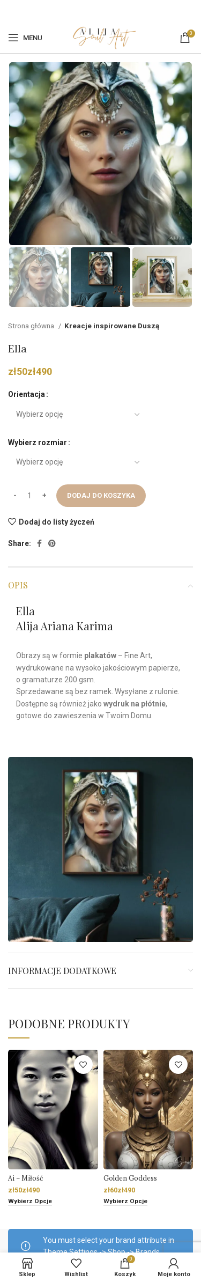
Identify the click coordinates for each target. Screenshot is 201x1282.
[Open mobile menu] (25, 37)
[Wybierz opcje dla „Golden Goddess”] (125, 1202)
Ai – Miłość (25, 1178)
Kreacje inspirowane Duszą (111, 326)
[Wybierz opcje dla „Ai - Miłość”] (30, 1202)
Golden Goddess (130, 1178)
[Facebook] (93, 11)
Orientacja (26, 394)
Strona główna (32, 326)
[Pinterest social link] (106, 11)
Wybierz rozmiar (37, 442)
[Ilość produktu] (29, 495)
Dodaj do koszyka (101, 495)
